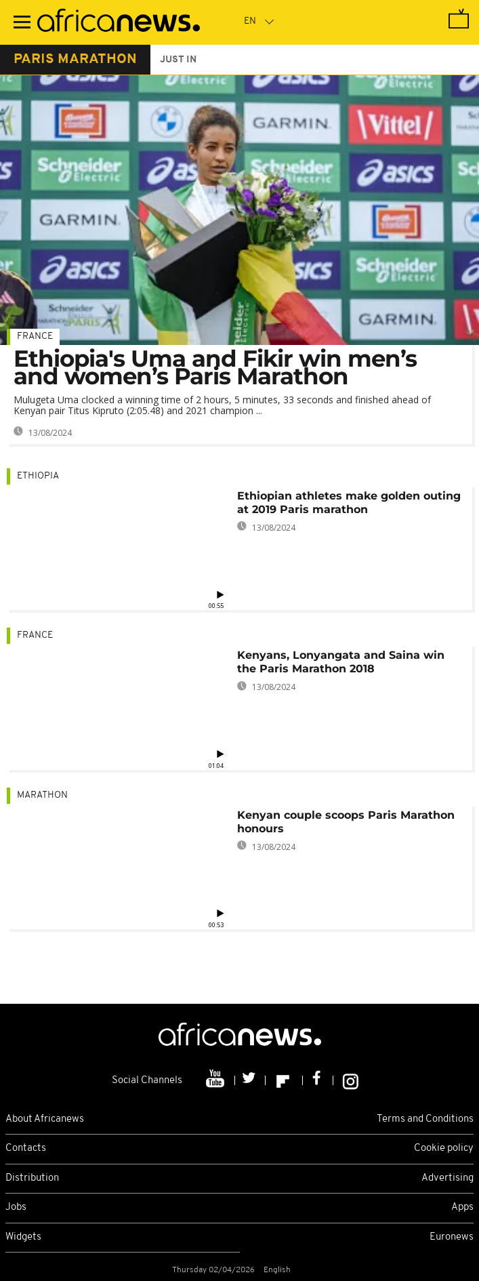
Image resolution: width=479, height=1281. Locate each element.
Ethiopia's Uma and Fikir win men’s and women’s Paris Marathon (215, 367)
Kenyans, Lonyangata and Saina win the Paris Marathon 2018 (340, 662)
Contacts (25, 1148)
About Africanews (44, 1119)
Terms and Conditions (425, 1119)
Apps (462, 1207)
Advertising (447, 1178)
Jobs (15, 1207)
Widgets (23, 1237)
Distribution (32, 1178)
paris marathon (75, 59)
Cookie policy (444, 1148)
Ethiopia (38, 476)
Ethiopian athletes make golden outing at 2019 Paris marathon (349, 502)
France (35, 336)
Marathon (42, 795)
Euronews (452, 1237)
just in (178, 60)
